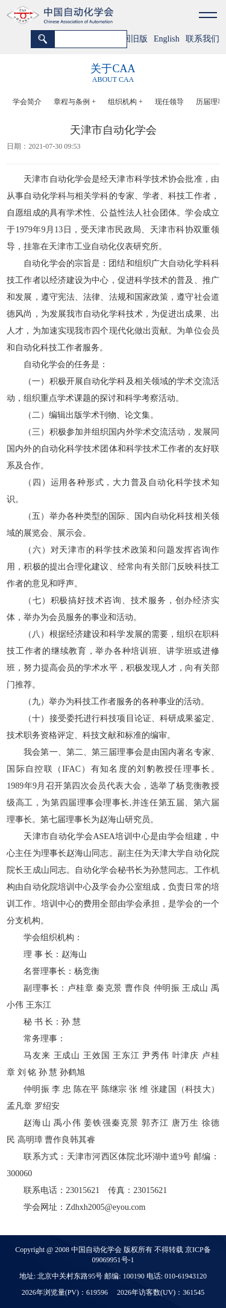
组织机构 (125, 102)
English (167, 38)
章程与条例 (75, 102)
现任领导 (169, 102)
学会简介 (27, 102)
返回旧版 (131, 38)
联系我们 (202, 38)
